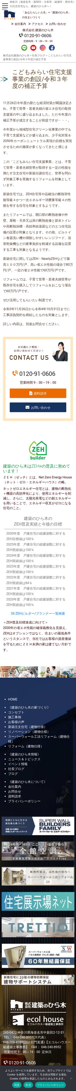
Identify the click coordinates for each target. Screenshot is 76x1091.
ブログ (13, 774)
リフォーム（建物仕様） (26, 746)
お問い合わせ (57, 23)
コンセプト (16, 712)
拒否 (28, 1085)
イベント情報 (18, 764)
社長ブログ (16, 769)
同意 (17, 1085)
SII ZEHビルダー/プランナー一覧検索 (38, 613)
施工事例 (14, 717)
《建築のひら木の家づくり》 (29, 707)
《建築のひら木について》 (27, 782)
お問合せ (14, 791)
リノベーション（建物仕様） (29, 732)
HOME (12, 699)
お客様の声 (16, 722)
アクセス (37, 23)
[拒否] (71, 1078)
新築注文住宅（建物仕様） (27, 727)
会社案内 (20, 23)
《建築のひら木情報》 (24, 754)
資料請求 (40, 393)
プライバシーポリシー (24, 801)
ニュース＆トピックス (24, 759)
